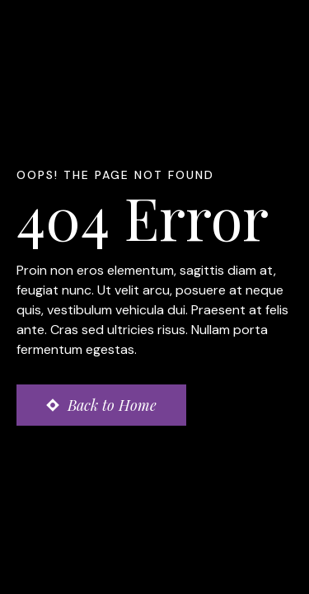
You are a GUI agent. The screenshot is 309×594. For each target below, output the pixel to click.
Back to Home (112, 405)
